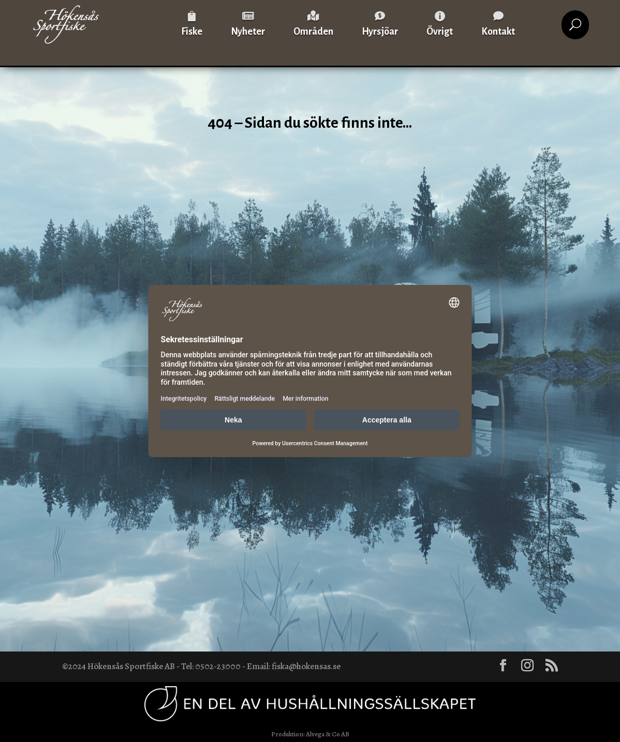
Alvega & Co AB (327, 734)
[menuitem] (191, 24)
